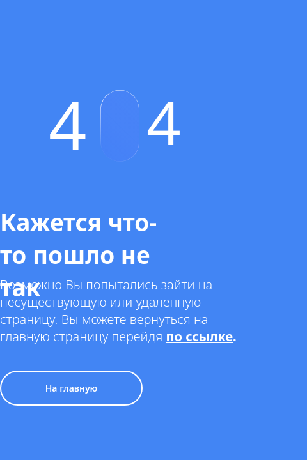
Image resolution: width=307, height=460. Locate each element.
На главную (71, 388)
